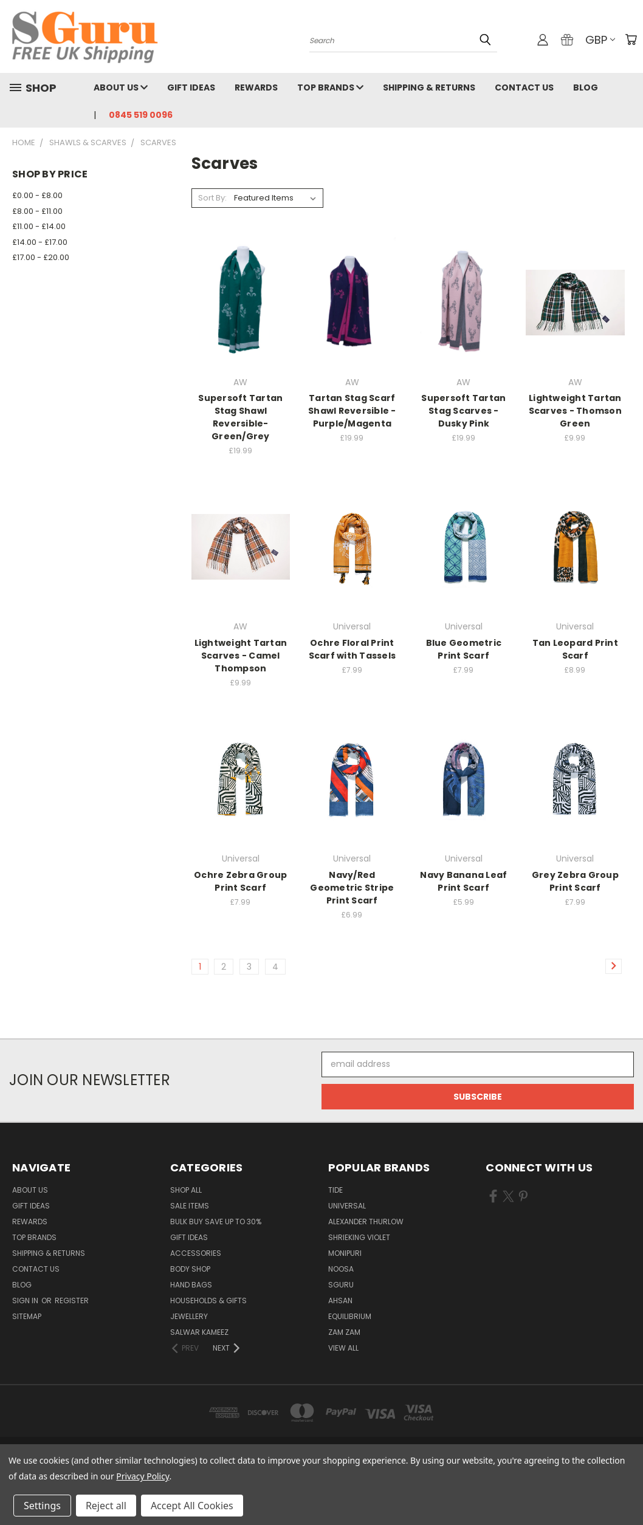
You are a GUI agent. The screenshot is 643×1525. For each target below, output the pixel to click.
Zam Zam (344, 1332)
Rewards (256, 87)
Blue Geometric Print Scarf (464, 649)
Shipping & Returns (429, 87)
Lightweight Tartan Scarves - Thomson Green (575, 411)
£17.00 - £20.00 (40, 257)
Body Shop (190, 1269)
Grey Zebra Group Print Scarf (575, 881)
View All (343, 1348)
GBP (600, 39)
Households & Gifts (208, 1300)
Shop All (186, 1190)
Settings (42, 1505)
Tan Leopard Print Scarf (575, 649)
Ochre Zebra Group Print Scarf (240, 881)
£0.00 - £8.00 (37, 195)
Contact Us (524, 87)
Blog (585, 87)
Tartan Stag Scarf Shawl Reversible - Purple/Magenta (352, 411)
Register (72, 1300)
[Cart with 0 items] (631, 39)
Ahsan (340, 1300)
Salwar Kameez (199, 1332)
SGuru (341, 1285)
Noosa (341, 1269)
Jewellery (189, 1316)
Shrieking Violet (359, 1237)
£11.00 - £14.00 (39, 226)
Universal (347, 1206)
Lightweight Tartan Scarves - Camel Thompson (240, 655)
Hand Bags (191, 1285)
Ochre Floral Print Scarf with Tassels (352, 649)
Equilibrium (349, 1316)
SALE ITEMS (189, 1206)
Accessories (195, 1253)
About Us (121, 87)
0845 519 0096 (141, 115)
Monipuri (345, 1253)
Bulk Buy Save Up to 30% (215, 1221)
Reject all (106, 1505)
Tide (335, 1190)
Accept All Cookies (192, 1505)
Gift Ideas (191, 87)
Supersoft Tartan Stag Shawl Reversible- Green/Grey (240, 417)
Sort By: (212, 198)
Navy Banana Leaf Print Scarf (463, 881)
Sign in (26, 1300)
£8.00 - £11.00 (37, 211)
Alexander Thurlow (366, 1221)
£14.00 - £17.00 (39, 242)
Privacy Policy (142, 1476)
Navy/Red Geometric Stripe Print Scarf (352, 887)
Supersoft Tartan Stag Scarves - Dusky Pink (463, 411)
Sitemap (26, 1316)
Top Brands (330, 87)
